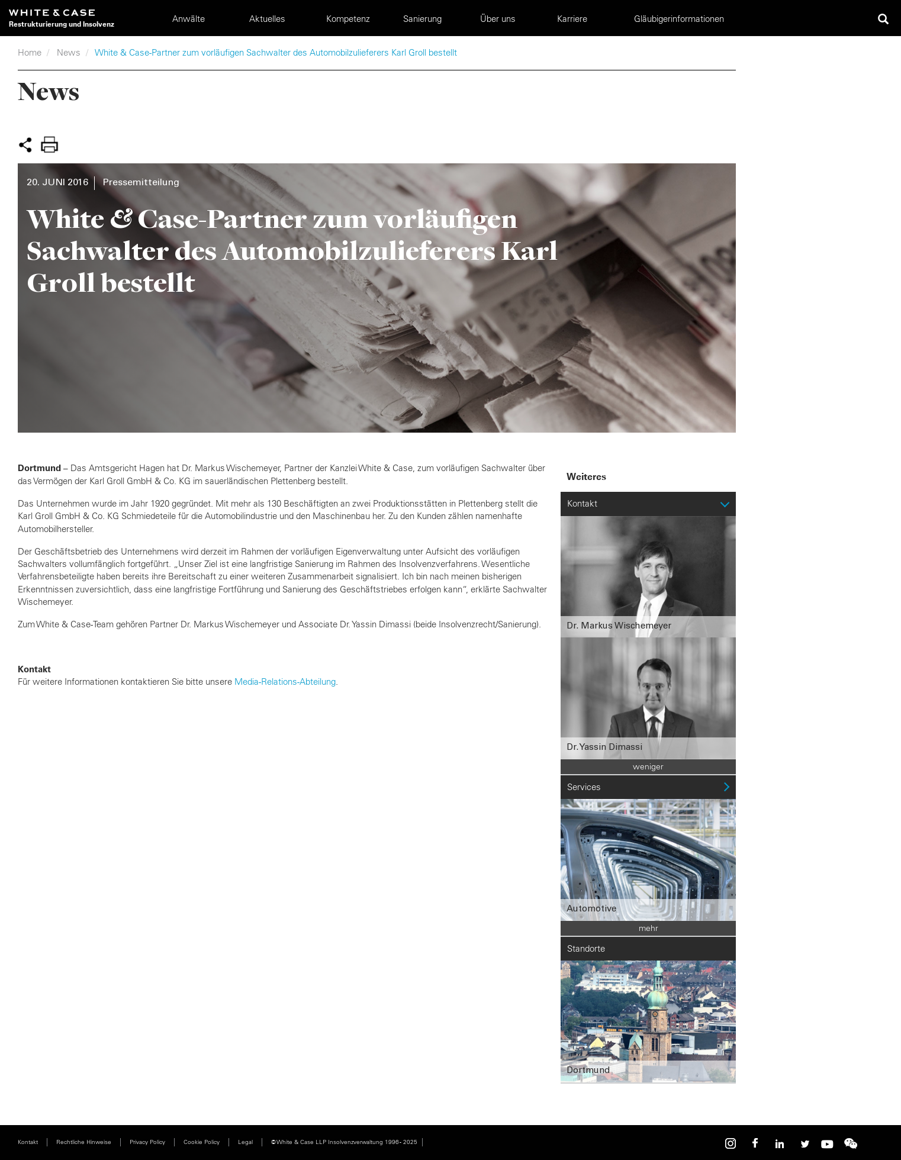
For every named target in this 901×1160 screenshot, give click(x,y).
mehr (648, 928)
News (69, 52)
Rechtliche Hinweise (83, 1142)
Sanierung (422, 18)
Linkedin (780, 1143)
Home (29, 52)
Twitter (803, 1143)
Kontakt (28, 1142)
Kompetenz (348, 18)
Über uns (498, 18)
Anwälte (188, 18)
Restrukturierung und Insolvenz (61, 24)
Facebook (756, 1143)
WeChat (851, 1143)
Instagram (732, 1143)
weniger (648, 766)
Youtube (827, 1143)
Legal (245, 1142)
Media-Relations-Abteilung (285, 681)
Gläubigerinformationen (679, 18)
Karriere (572, 18)
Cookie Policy (202, 1142)
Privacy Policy (147, 1142)
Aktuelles (267, 18)
